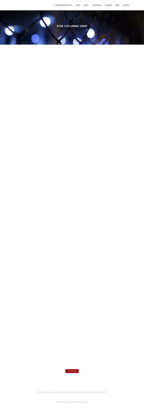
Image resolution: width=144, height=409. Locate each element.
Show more (72, 371)
